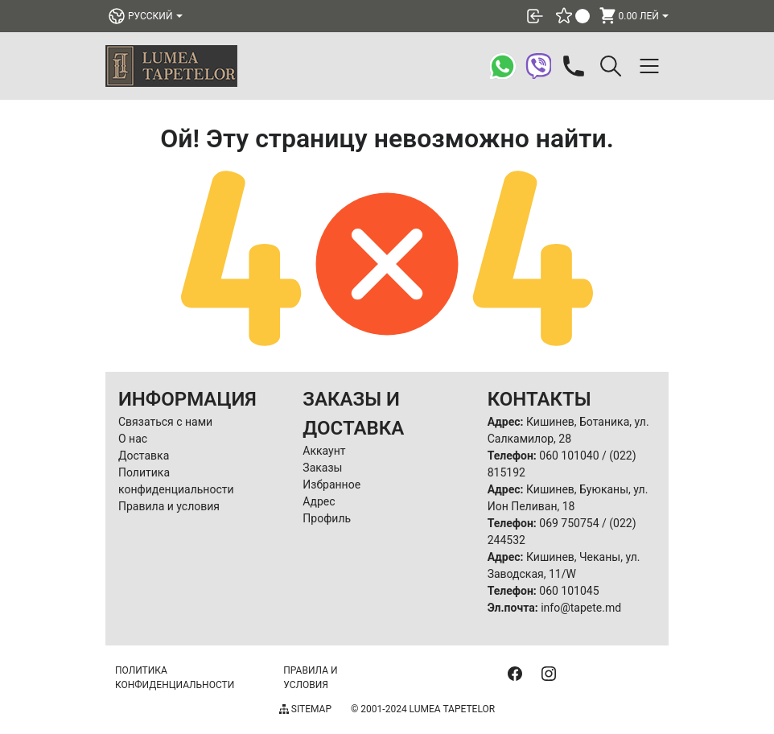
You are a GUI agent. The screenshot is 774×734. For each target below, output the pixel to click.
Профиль (327, 518)
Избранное (331, 484)
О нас (132, 438)
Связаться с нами (165, 421)
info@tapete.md (581, 607)
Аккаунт (324, 450)
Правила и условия (169, 506)
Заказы (322, 467)
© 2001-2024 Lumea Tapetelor (423, 709)
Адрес (319, 501)
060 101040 (569, 455)
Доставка (143, 455)
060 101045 (569, 590)
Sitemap (305, 709)
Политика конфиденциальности (174, 678)
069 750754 (569, 523)
